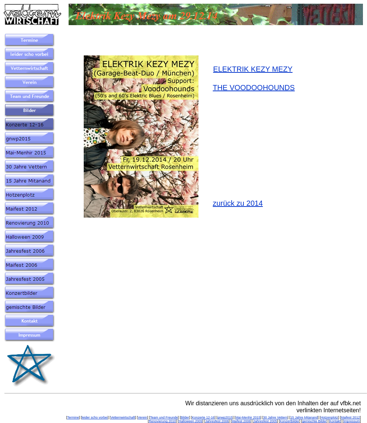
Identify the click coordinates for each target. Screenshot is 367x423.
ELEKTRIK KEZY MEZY (252, 69)
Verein (143, 417)
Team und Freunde (164, 417)
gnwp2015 (225, 417)
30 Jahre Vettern (275, 417)
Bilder (185, 417)
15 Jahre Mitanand (304, 417)
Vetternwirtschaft (123, 417)
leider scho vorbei (95, 417)
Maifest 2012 (350, 417)
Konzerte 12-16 (203, 417)
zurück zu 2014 (238, 203)
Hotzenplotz (329, 417)
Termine (73, 417)
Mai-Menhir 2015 (247, 417)
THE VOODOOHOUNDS (254, 87)
